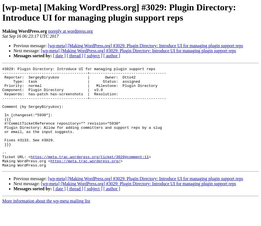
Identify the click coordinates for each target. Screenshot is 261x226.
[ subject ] (93, 55)
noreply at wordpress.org (70, 31)
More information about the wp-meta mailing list (46, 221)
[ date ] (59, 55)
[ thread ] (75, 55)
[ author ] (111, 55)
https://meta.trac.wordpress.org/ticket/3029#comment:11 (90, 175)
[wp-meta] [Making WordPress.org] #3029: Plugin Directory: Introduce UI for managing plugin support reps (145, 45)
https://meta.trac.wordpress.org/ (85, 180)
